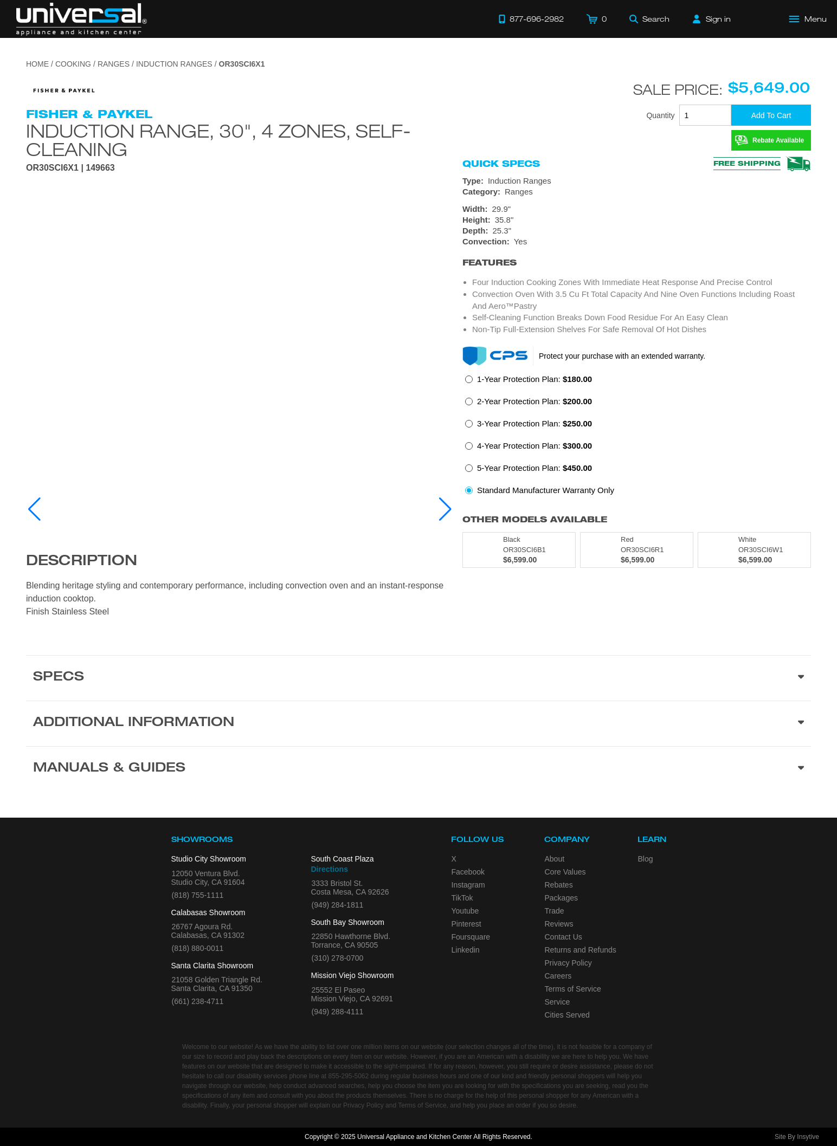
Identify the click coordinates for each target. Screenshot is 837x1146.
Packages (561, 898)
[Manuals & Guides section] (418, 769)
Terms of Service (573, 989)
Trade (554, 911)
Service (557, 1002)
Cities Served (567, 1015)
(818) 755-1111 (198, 895)
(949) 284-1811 (338, 905)
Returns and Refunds (580, 950)
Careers (558, 976)
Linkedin (466, 950)
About (555, 858)
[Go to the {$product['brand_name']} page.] (64, 89)
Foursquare (471, 937)
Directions (329, 869)
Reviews (559, 924)
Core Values (565, 871)
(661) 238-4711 (198, 1001)
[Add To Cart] (771, 115)
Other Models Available (534, 519)
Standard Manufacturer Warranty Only (545, 490)
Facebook (468, 871)
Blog (645, 858)
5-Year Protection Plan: (534, 467)
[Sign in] (711, 19)
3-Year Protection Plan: (534, 423)
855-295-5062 (348, 1076)
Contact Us (563, 937)
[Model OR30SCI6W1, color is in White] (754, 550)
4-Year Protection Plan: (534, 445)
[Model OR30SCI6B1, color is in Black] (519, 550)
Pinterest (466, 924)
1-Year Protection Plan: (534, 379)
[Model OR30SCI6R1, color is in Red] (637, 550)
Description (81, 562)
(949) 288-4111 (338, 1011)
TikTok (462, 898)
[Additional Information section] (418, 723)
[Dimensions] (636, 220)
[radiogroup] (636, 437)
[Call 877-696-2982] (531, 19)
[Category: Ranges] (636, 191)
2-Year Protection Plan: (534, 401)
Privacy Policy (568, 963)
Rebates (559, 884)
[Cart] (596, 19)
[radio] (528, 382)
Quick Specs (501, 163)
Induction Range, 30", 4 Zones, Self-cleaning (218, 139)
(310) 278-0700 (338, 958)
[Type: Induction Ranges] (636, 181)
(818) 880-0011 (198, 948)
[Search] (649, 19)
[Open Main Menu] (808, 19)
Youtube (465, 911)
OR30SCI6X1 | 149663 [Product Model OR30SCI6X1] (70, 168)
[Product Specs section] (418, 678)
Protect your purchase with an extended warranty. (622, 356)
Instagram (468, 884)
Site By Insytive (797, 1137)
